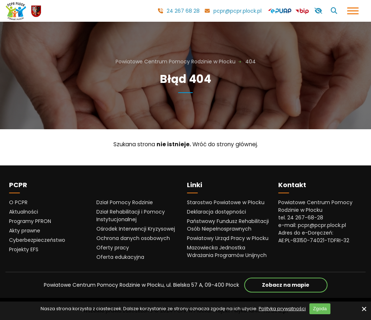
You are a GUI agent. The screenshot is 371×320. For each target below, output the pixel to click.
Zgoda (320, 308)
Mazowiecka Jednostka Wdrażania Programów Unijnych (227, 251)
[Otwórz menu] (353, 10)
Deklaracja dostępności (216, 211)
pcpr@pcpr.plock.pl (237, 10)
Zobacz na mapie (295, 285)
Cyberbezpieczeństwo (37, 240)
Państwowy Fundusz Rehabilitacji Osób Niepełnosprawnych (228, 225)
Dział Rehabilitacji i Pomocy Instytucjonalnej (130, 215)
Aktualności (23, 211)
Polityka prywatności (282, 309)
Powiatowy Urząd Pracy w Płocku (227, 238)
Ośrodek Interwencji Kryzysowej (135, 228)
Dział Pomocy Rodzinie (124, 202)
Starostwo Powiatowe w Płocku (225, 202)
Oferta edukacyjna (120, 257)
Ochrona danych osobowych (133, 238)
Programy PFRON (30, 221)
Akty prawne (24, 230)
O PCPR (18, 202)
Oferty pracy (112, 247)
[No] (363, 308)
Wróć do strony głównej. (225, 144)
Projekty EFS (23, 249)
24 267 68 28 (183, 10)
